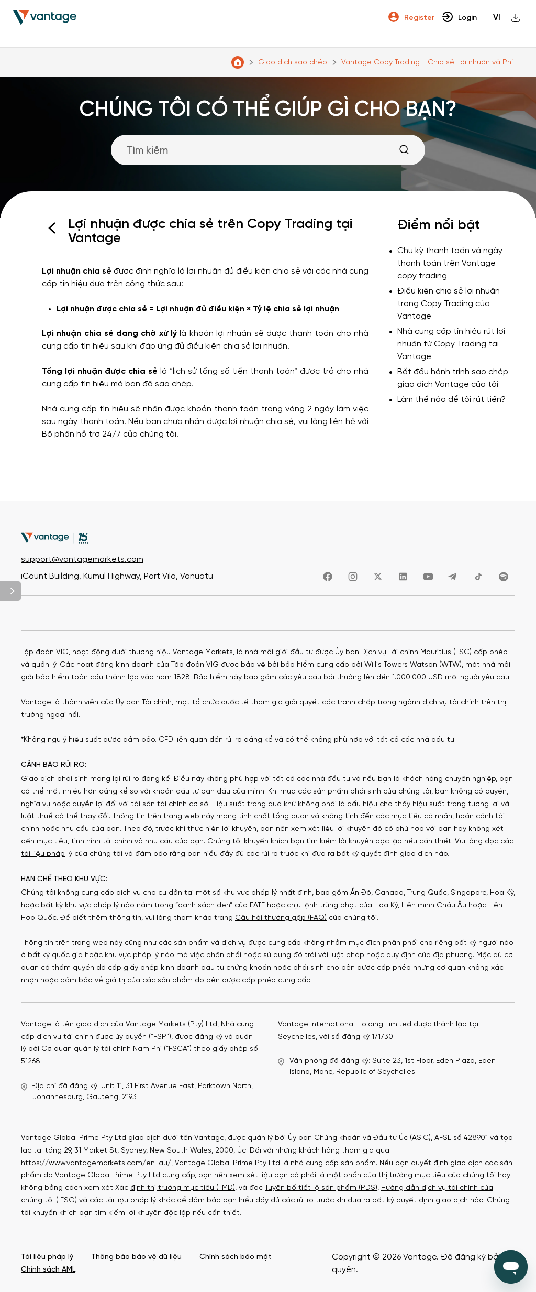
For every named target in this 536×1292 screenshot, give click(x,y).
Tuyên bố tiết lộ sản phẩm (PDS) (321, 1188)
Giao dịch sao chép (292, 63)
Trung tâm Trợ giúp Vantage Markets (237, 62)
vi (496, 17)
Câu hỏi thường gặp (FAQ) (281, 918)
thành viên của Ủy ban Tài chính (117, 703)
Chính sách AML (48, 1270)
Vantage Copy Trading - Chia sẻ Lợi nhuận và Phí (427, 63)
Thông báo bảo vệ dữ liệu (136, 1257)
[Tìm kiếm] (268, 150)
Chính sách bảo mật (235, 1257)
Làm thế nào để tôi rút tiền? (451, 399)
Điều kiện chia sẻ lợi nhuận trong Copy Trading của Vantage (448, 304)
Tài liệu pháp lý (47, 1257)
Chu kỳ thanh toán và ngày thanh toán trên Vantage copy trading (449, 263)
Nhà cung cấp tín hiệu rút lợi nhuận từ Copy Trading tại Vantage (451, 344)
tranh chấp (356, 703)
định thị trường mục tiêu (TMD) (182, 1188)
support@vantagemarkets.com (82, 560)
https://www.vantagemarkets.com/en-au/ (96, 1163)
